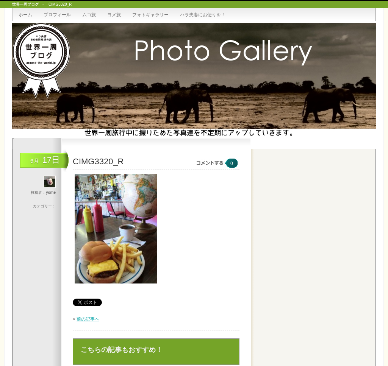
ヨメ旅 (114, 14)
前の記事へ (88, 319)
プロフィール (57, 14)
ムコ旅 (89, 14)
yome (51, 192)
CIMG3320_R (98, 161)
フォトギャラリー (150, 14)
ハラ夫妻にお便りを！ (202, 14)
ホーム (25, 14)
